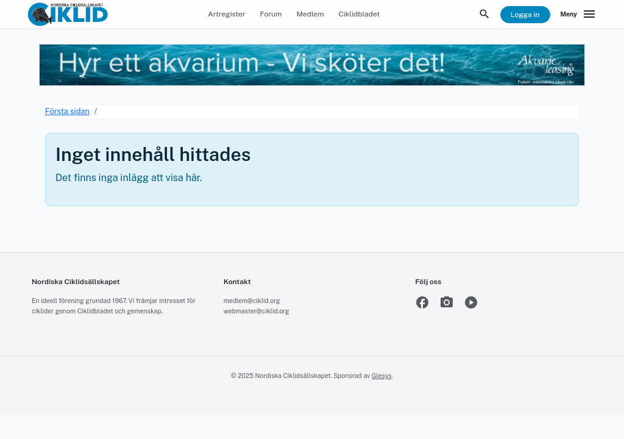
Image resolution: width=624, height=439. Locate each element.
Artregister (226, 14)
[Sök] (484, 15)
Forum (271, 14)
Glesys (382, 375)
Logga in (525, 14)
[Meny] (579, 15)
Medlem (310, 14)
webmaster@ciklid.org (256, 311)
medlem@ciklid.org (252, 300)
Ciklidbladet (359, 14)
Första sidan (67, 111)
